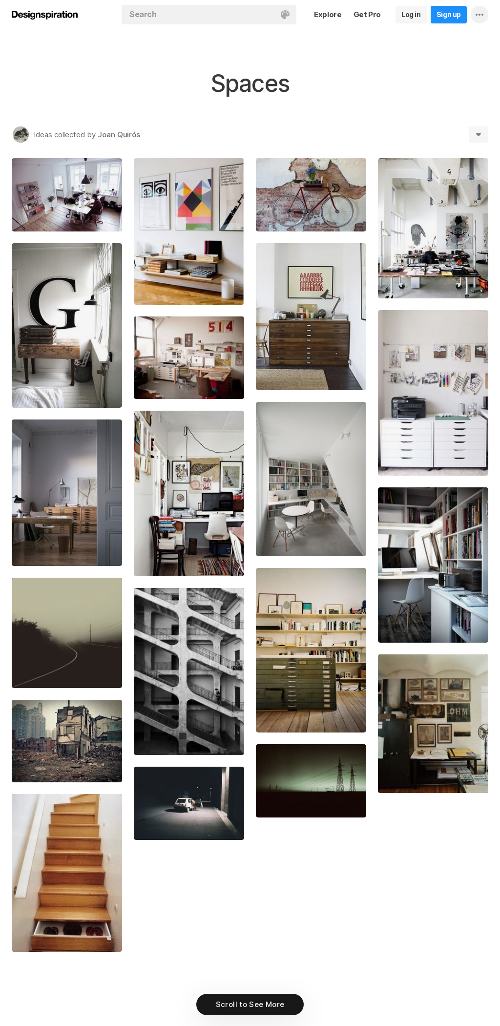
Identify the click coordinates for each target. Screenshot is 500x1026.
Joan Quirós (119, 134)
